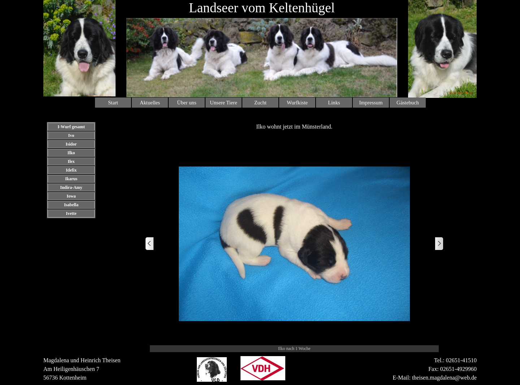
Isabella (71, 204)
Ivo (71, 135)
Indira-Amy (71, 187)
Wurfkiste (297, 102)
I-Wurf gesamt (70, 126)
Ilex (71, 161)
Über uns (186, 102)
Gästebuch (407, 102)
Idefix (71, 170)
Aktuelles (150, 102)
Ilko (71, 152)
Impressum (370, 102)
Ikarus (71, 178)
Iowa (70, 196)
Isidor (71, 144)
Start (113, 102)
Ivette (71, 213)
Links (334, 102)
